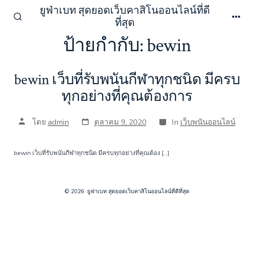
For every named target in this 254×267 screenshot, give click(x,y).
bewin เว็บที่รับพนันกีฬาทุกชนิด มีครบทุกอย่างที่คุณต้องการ (127, 88)
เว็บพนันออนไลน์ (207, 122)
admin (58, 122)
